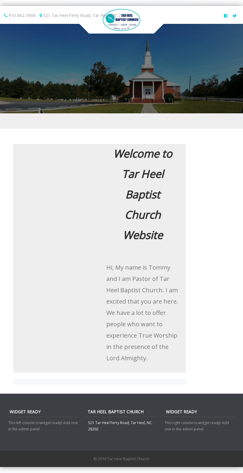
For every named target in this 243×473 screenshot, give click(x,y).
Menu (121, 121)
